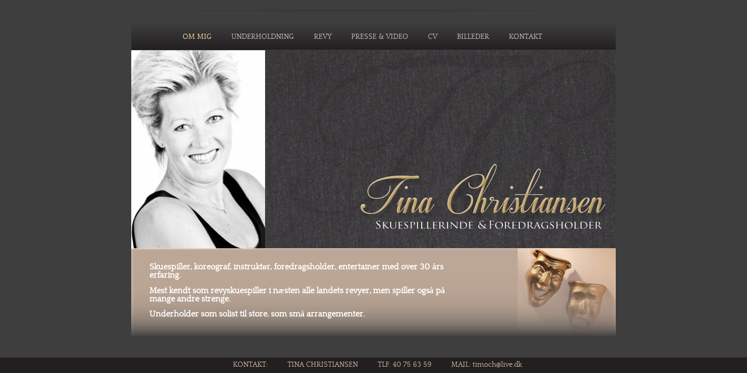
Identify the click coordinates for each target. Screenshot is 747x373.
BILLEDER (473, 37)
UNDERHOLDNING (262, 37)
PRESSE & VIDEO (379, 37)
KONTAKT (525, 37)
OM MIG (197, 37)
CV (432, 37)
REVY (322, 37)
